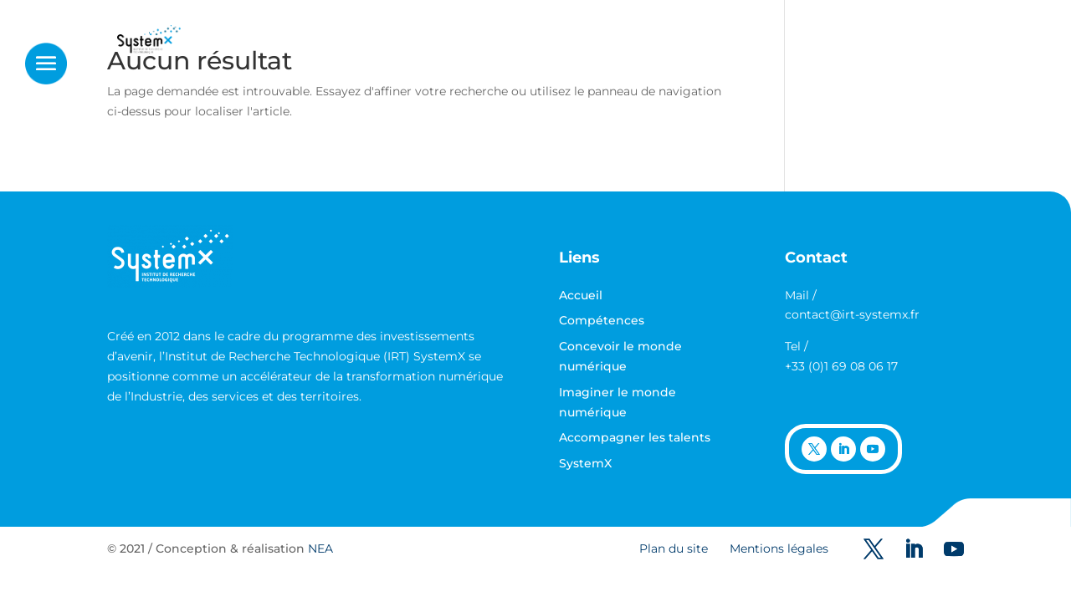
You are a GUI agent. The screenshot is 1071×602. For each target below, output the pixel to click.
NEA (320, 548)
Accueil (580, 295)
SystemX (585, 463)
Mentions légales (779, 548)
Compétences (601, 320)
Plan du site (673, 548)
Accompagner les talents (634, 437)
